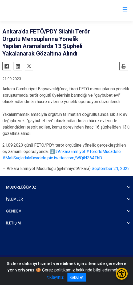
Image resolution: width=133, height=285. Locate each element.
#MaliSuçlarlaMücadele (24, 157)
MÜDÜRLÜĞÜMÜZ (21, 187)
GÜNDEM (14, 211)
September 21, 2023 (111, 168)
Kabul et (76, 277)
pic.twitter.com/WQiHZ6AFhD (74, 157)
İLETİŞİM (13, 223)
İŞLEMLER (14, 199)
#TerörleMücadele (103, 151)
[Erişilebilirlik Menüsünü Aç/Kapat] (122, 274)
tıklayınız (55, 277)
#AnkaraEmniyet (70, 151)
